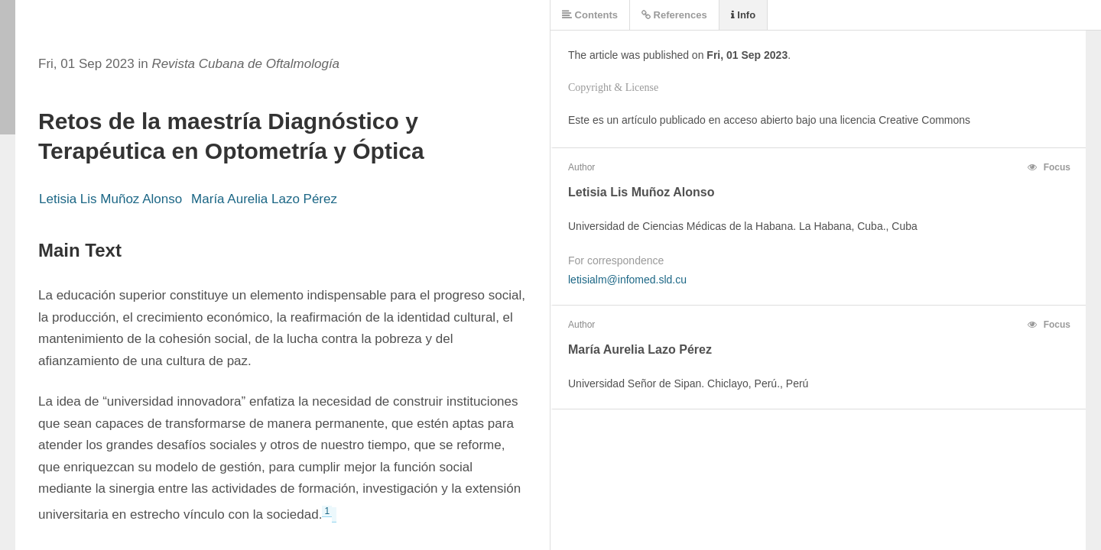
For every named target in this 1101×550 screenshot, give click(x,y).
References (674, 15)
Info (743, 15)
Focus (1049, 167)
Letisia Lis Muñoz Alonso (110, 199)
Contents (590, 15)
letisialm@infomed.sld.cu (627, 279)
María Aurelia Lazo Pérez (264, 199)
